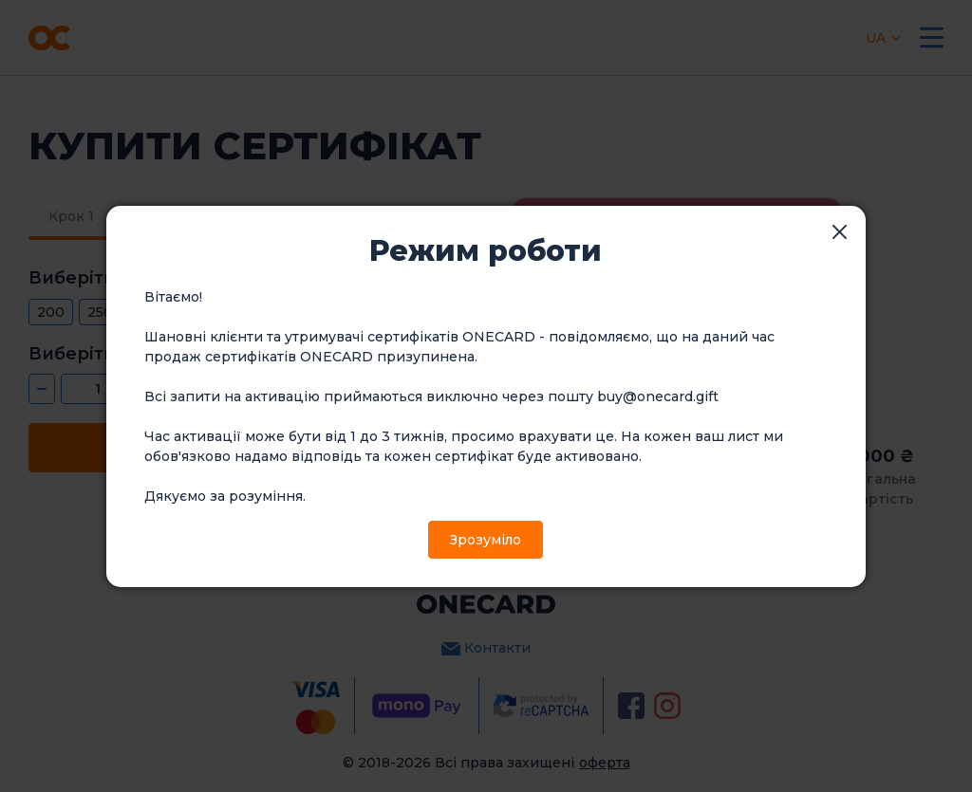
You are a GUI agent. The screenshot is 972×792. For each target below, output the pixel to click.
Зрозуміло (485, 539)
